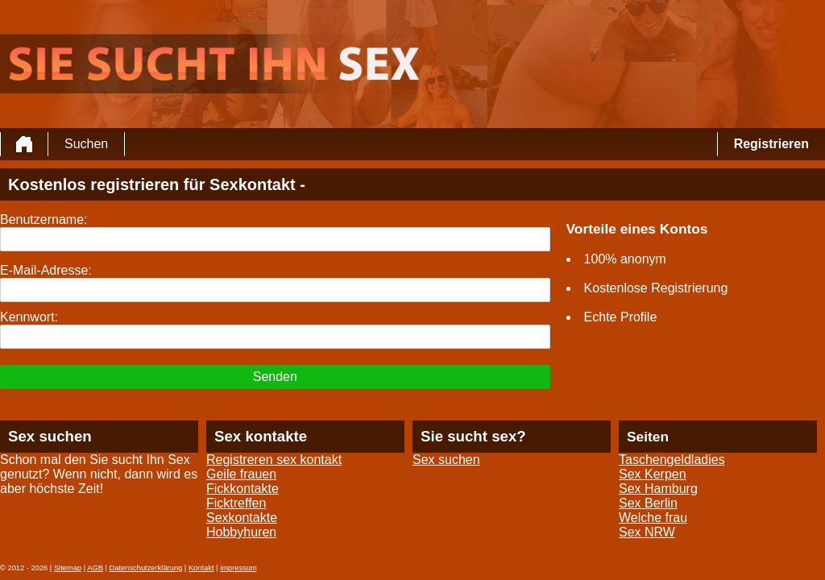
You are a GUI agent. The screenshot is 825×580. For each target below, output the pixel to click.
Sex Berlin (648, 503)
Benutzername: (44, 219)
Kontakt (201, 568)
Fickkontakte (242, 488)
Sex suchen (446, 459)
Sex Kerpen (652, 474)
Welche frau (653, 517)
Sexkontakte (241, 517)
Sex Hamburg (658, 488)
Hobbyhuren (241, 532)
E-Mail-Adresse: (46, 270)
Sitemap (67, 568)
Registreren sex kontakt (274, 459)
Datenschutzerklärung (146, 568)
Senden (275, 376)
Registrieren (771, 144)
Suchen (86, 144)
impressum (238, 568)
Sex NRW (647, 532)
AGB (95, 568)
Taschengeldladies (672, 459)
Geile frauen (241, 474)
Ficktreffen (236, 503)
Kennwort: (29, 317)
